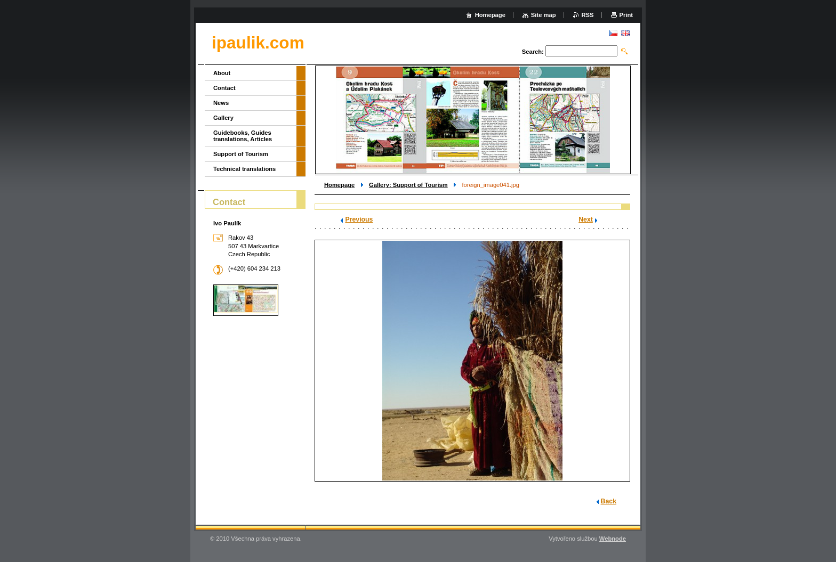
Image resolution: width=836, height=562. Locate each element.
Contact (224, 88)
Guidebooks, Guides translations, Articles (242, 135)
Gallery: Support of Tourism (408, 185)
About (221, 73)
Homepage (339, 185)
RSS (588, 15)
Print (626, 15)
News (221, 103)
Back (608, 501)
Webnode (612, 538)
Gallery (223, 118)
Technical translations (244, 169)
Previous (359, 219)
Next (585, 219)
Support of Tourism (240, 154)
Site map (543, 15)
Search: (533, 51)
